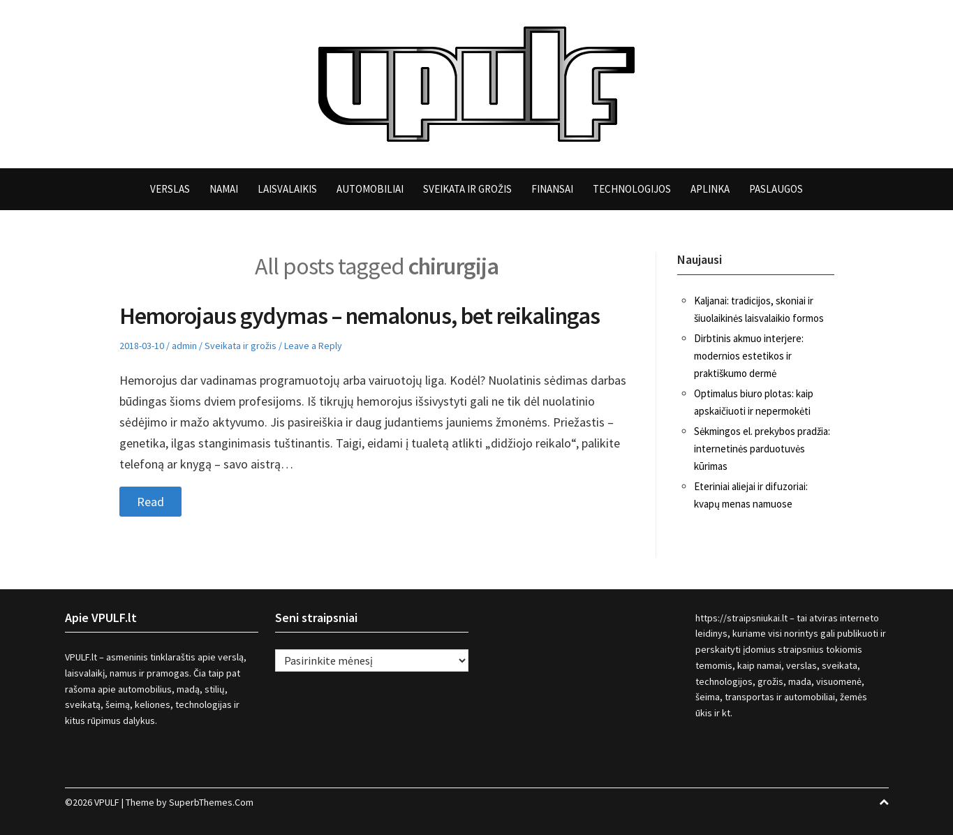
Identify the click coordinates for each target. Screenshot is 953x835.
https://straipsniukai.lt (741, 618)
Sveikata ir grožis (467, 188)
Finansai (552, 188)
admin (184, 345)
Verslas (170, 188)
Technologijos (632, 188)
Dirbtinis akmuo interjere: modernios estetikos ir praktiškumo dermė (749, 356)
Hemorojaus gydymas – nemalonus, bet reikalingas (359, 315)
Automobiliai (370, 188)
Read (150, 502)
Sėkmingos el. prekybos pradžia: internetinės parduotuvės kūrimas (762, 448)
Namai (223, 188)
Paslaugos (776, 188)
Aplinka (710, 188)
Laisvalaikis (287, 188)
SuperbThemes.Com (211, 802)
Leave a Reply (313, 345)
